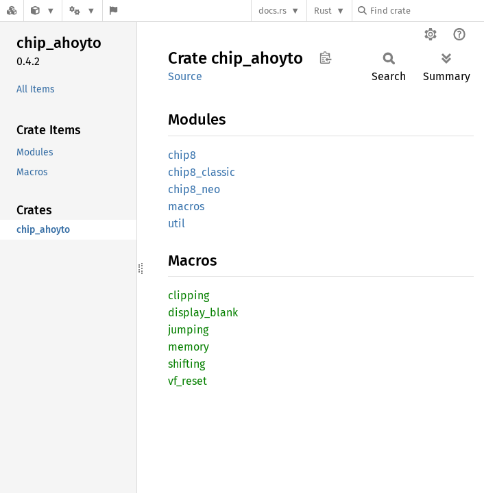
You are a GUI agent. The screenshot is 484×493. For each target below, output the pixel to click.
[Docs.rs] (11, 10)
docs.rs (272, 10)
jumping (188, 329)
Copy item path (325, 57)
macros (186, 206)
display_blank (203, 312)
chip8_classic (201, 172)
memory (188, 346)
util (176, 223)
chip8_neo (194, 189)
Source (185, 76)
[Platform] (82, 10)
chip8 (182, 155)
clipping (188, 295)
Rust (323, 10)
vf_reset (187, 381)
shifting (186, 363)
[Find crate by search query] (426, 10)
